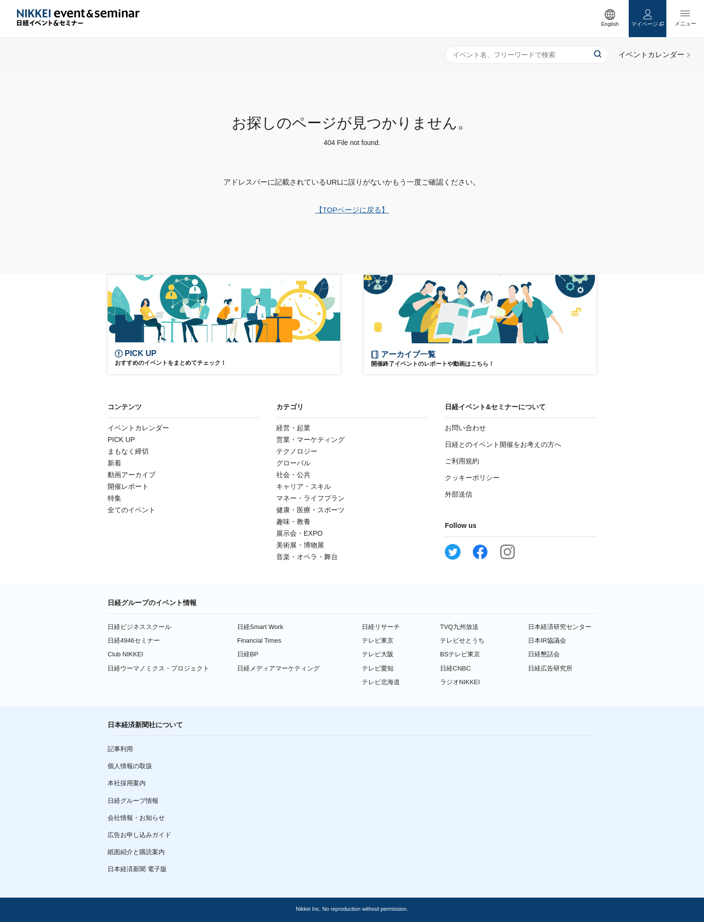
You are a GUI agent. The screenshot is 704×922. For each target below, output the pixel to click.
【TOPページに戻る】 (352, 210)
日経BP (247, 654)
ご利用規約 (462, 461)
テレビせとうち (462, 640)
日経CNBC (455, 668)
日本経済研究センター (560, 626)
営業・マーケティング (310, 439)
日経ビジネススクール (139, 626)
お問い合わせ (465, 428)
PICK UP (121, 439)
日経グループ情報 (133, 800)
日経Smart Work (260, 626)
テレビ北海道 (381, 682)
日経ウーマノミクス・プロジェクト (158, 668)
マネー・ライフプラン (310, 498)
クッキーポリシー (472, 478)
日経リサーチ (381, 626)
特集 (114, 498)
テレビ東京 (378, 640)
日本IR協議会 (547, 640)
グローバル (293, 463)
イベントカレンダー (138, 428)
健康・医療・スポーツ (310, 510)
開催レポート (128, 486)
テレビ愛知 (378, 668)
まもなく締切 (128, 451)
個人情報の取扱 (130, 766)
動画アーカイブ (131, 475)
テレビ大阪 (378, 654)
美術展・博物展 (300, 545)
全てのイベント (131, 510)
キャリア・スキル (303, 486)
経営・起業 (293, 428)
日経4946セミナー (134, 640)
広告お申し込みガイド (139, 834)
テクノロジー (296, 451)
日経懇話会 (544, 654)
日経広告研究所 (550, 668)
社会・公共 (293, 475)
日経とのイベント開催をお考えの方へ (503, 444)
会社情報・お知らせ (136, 817)
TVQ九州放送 (459, 626)
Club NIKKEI (125, 654)
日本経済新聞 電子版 (137, 869)
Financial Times (259, 640)
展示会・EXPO (299, 533)
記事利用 (120, 749)
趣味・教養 (293, 521)
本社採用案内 (127, 783)
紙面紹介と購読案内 (136, 852)
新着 (114, 463)
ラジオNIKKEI (460, 682)
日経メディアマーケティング (278, 668)
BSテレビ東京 (460, 654)
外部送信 (458, 494)
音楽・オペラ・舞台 (307, 557)
